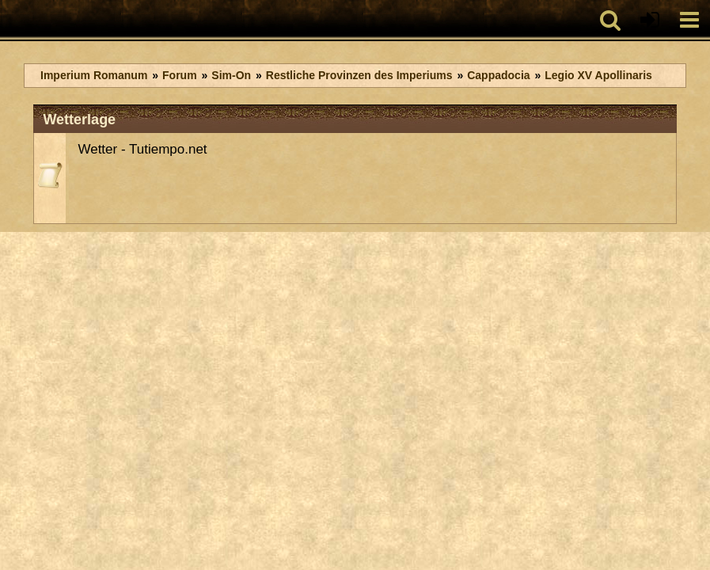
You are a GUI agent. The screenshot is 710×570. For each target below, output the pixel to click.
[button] (610, 20)
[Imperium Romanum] (8, 20)
